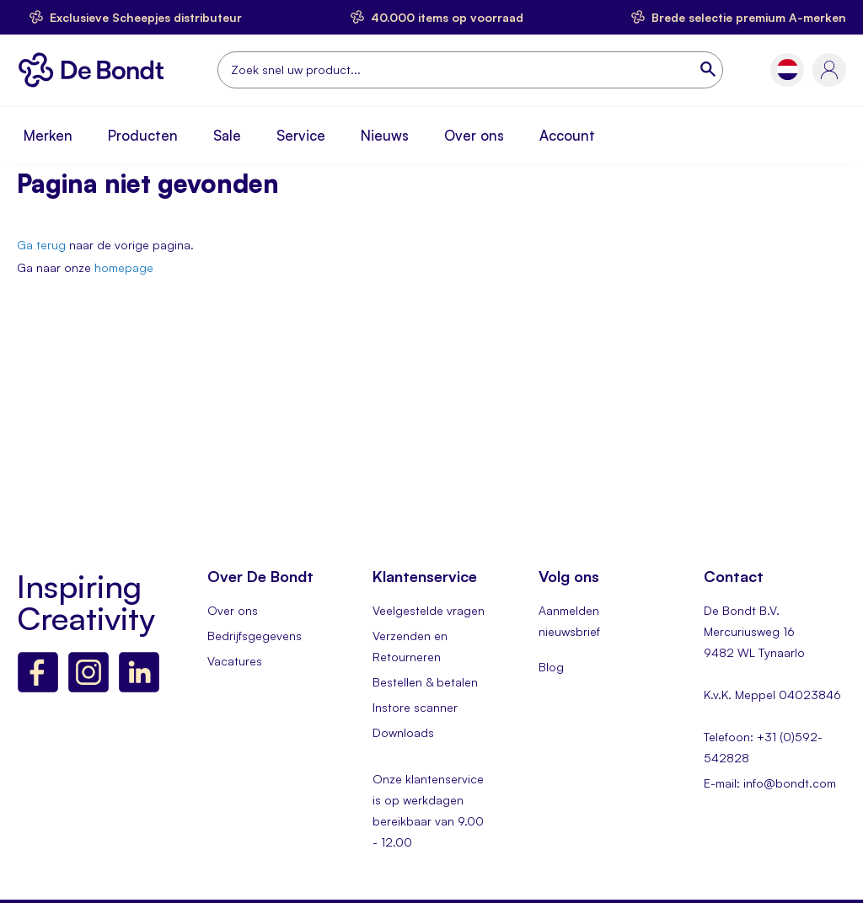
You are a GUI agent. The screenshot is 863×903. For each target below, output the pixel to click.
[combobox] (470, 69)
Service (300, 135)
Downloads (403, 732)
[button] (787, 69)
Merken (48, 135)
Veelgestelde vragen (429, 610)
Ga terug (41, 245)
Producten (143, 135)
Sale (227, 135)
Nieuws (385, 135)
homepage (123, 267)
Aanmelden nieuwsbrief (569, 621)
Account (567, 135)
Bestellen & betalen (425, 682)
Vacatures (234, 661)
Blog (551, 667)
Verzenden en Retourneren (410, 646)
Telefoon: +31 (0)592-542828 (763, 747)
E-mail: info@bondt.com (770, 783)
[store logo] (95, 69)
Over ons (474, 135)
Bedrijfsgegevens (254, 635)
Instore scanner (415, 707)
